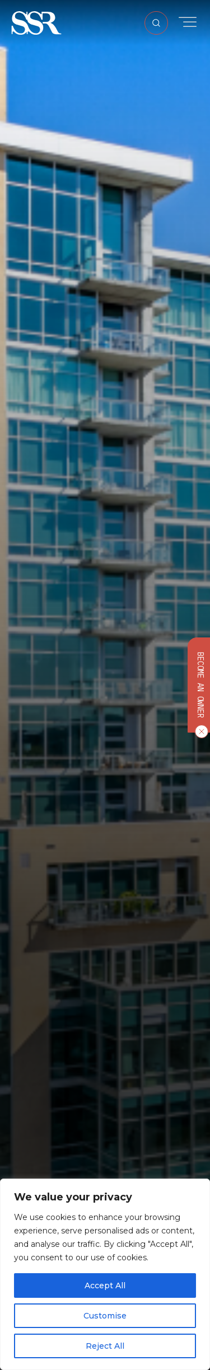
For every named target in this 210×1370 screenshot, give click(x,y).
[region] (105, 1274)
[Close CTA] (199, 731)
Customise (105, 1316)
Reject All (105, 1346)
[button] (36, 22)
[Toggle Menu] (188, 22)
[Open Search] (156, 23)
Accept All (105, 1285)
